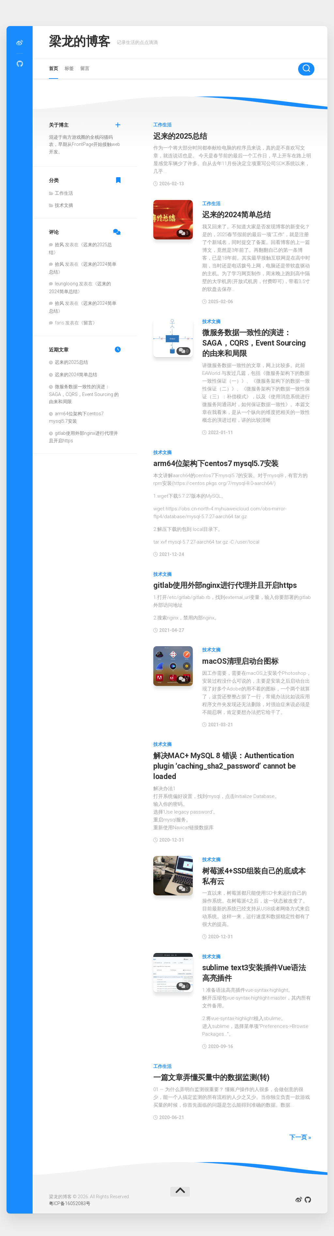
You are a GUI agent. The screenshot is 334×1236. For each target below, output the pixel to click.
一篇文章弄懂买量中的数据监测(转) (213, 1073)
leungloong (66, 283)
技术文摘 (211, 320)
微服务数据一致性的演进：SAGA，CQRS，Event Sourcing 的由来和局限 (255, 342)
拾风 (59, 244)
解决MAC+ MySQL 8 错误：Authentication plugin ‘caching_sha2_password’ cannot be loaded (226, 763)
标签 (69, 68)
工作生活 (162, 124)
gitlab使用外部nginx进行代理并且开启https (226, 584)
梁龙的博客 (83, 42)
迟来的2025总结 (181, 136)
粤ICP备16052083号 (69, 1199)
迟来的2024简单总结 (238, 214)
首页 (53, 68)
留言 (84, 68)
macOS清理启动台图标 (241, 659)
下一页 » (300, 1133)
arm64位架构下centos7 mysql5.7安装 (217, 462)
